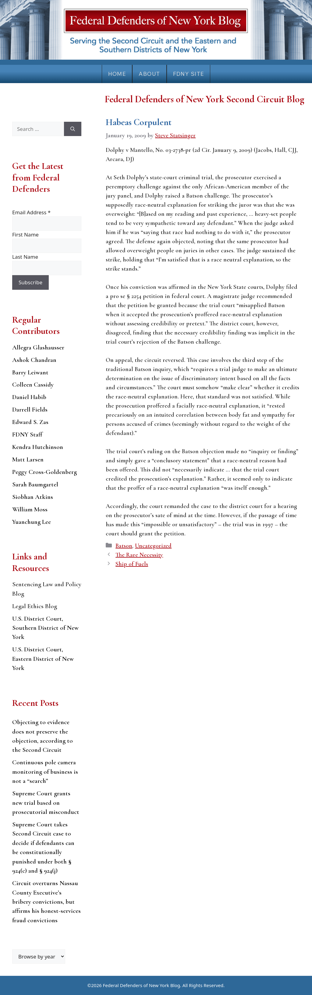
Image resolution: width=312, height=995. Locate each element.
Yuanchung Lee (31, 522)
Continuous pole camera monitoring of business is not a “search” (45, 772)
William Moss (30, 509)
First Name (25, 234)
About (149, 73)
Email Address (31, 212)
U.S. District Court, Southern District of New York (45, 628)
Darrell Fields (30, 409)
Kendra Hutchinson (37, 447)
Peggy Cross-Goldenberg (44, 472)
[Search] (72, 129)
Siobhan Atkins (32, 497)
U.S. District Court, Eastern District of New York (43, 659)
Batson (123, 545)
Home (117, 73)
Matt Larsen (28, 459)
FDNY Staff (27, 434)
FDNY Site (188, 73)
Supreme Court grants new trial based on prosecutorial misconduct (45, 803)
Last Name (25, 256)
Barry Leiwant (30, 372)
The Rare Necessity (139, 555)
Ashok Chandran (34, 360)
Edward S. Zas (30, 422)
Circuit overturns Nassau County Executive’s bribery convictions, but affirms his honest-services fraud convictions (46, 901)
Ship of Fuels (131, 564)
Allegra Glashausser (38, 347)
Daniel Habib (29, 397)
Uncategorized (153, 545)
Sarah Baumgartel (35, 484)
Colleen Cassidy (33, 384)
